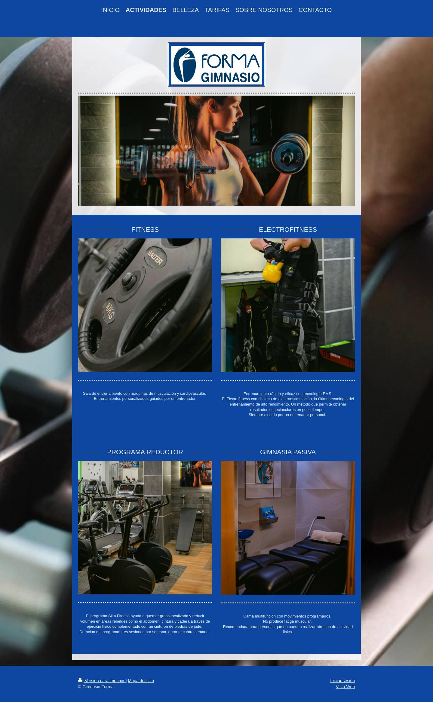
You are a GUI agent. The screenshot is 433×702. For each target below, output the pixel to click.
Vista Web (345, 686)
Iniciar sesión (342, 680)
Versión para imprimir (102, 680)
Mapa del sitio (141, 680)
